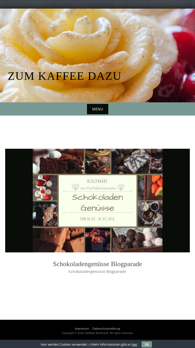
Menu (97, 108)
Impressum (82, 328)
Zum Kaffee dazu (65, 76)
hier (134, 344)
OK (147, 344)
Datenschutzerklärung (106, 328)
